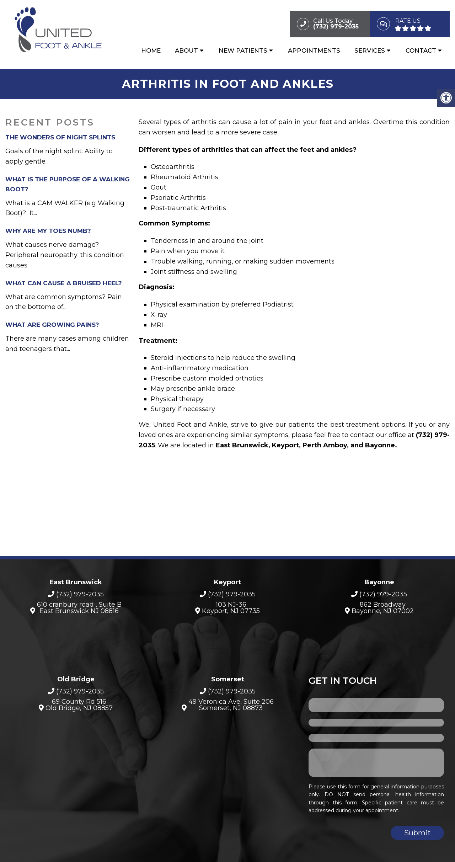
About (186, 52)
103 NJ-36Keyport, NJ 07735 (231, 605)
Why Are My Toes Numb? (48, 228)
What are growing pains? (52, 322)
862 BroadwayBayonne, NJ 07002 (383, 605)
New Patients (243, 52)
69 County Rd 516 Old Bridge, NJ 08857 (79, 702)
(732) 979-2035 (80, 592)
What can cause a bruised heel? (63, 280)
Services (369, 52)
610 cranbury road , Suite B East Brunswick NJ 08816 (79, 605)
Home (151, 52)
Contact (421, 52)
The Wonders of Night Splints (60, 135)
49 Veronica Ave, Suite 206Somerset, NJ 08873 (231, 702)
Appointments (314, 52)
